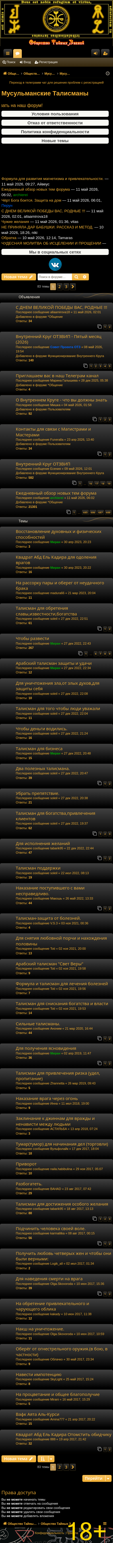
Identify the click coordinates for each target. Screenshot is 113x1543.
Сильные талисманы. (38, 1023)
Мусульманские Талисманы (44, 93)
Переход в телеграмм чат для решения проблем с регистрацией (56, 82)
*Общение (55, 316)
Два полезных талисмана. (43, 768)
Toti (52, 948)
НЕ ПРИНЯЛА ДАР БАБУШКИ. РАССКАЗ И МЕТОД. (47, 236)
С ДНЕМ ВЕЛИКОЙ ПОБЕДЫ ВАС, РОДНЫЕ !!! (43, 219)
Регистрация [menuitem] (106, 54)
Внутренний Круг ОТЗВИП (43, 464)
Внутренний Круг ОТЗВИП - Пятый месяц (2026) (58, 339)
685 (85, 512)
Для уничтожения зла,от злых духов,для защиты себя (58, 685)
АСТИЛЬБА (58, 1129)
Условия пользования (55, 113)
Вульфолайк (59, 1148)
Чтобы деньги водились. (41, 728)
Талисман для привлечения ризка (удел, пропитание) (58, 1075)
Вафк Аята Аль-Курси (37, 1414)
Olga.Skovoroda (61, 1283)
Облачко (56, 1359)
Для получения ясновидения (46, 1048)
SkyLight (56, 1379)
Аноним (55, 1028)
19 (109, 483)
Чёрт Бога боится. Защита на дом (31, 209)
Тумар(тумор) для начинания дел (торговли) (62, 1144)
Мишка (55, 405)
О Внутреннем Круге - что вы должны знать (61, 400)
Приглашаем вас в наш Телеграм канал (57, 375)
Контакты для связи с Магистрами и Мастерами (53, 431)
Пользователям (59, 409)
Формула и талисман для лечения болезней (62, 983)
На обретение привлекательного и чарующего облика (52, 1306)
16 (90, 483)
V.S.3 (54, 923)
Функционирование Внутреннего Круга (76, 356)
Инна (54, 1103)
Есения (55, 468)
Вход (27, 62)
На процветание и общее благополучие (58, 1394)
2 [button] (60, 286)
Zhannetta (57, 1083)
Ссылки (9, 54)
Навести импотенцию (38, 1374)
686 (93, 512)
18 (102, 483)
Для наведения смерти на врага (49, 1278)
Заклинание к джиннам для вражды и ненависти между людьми (55, 1121)
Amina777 (57, 1419)
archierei (56, 498)
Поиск (11, 62)
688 (108, 512)
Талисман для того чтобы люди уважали (58, 708)
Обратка (8, 246)
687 (100, 512)
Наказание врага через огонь (47, 1098)
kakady (55, 1314)
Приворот (26, 1164)
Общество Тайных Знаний (38, 53)
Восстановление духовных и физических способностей (59, 534)
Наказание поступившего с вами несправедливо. (50, 890)
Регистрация (48, 62)
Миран (55, 542)
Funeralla (56, 439)
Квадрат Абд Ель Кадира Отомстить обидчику (63, 1434)
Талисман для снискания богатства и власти (62, 1003)
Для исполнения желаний (43, 843)
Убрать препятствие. (37, 793)
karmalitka (57, 1233)
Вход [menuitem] (97, 54)
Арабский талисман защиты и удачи (54, 663)
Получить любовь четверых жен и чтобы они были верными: (63, 1256)
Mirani (54, 1399)
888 (52, 1439)
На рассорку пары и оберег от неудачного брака (60, 585)
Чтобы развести (32, 638)
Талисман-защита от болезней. (48, 918)
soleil (53, 618)
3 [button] (66, 286)
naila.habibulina (61, 1169)
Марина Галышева (63, 380)
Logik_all (56, 1263)
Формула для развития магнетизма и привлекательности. (52, 187)
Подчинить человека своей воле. (50, 1228)
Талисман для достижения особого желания (62, 1204)
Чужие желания (15, 230)
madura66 (57, 593)
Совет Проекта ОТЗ (65, 347)
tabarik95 (56, 848)
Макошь (56, 898)
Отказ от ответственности (55, 122)
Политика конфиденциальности (55, 131)
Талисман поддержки (38, 868)
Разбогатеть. (29, 1184)
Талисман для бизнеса (39, 748)
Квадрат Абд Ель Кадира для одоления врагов (56, 559)
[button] (73, 286)
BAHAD (55, 1189)
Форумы (68, 54)
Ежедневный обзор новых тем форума (35, 198)
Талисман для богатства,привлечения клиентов (55, 815)
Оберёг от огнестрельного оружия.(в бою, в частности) (62, 1351)
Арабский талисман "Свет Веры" (49, 963)
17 (96, 483)
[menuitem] (49, 1533)
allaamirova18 (60, 312)
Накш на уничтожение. (40, 1329)
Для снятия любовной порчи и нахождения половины (61, 940)
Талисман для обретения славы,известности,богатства (46, 610)
